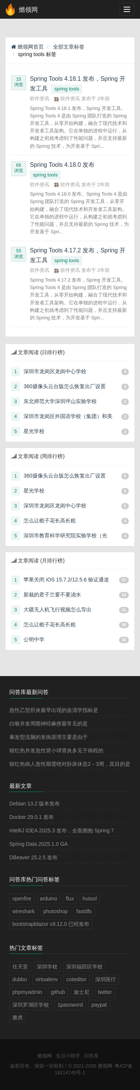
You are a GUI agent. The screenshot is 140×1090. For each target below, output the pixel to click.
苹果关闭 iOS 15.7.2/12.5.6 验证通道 (66, 580)
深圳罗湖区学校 (30, 1005)
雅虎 (17, 1017)
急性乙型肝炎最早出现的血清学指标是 (53, 710)
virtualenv (46, 979)
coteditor (76, 979)
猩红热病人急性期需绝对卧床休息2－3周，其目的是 (69, 764)
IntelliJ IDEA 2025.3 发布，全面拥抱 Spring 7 (61, 830)
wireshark (23, 911)
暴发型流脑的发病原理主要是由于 (48, 737)
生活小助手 (68, 1056)
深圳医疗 (105, 979)
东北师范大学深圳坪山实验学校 (60, 401)
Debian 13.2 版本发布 (34, 804)
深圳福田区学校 (84, 967)
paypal (99, 1005)
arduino (48, 899)
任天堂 (20, 967)
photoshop (55, 911)
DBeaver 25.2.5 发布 (33, 857)
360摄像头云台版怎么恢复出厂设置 (64, 386)
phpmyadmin (27, 992)
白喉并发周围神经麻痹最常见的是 (48, 724)
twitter (105, 992)
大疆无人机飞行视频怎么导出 (57, 609)
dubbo (19, 979)
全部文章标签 (68, 47)
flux (70, 899)
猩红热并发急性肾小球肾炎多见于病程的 (56, 750)
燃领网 (44, 1056)
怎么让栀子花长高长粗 (50, 520)
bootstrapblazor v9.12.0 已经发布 (50, 924)
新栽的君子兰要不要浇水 (52, 595)
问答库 (91, 1056)
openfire (21, 899)
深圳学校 (47, 967)
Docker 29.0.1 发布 (31, 817)
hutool (90, 899)
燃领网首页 (27, 47)
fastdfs (83, 911)
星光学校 (34, 431)
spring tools (66, 89)
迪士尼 (81, 992)
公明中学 (34, 639)
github (58, 992)
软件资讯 (39, 98)
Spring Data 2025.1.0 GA (38, 844)
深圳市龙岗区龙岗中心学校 (55, 371)
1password (70, 1005)
